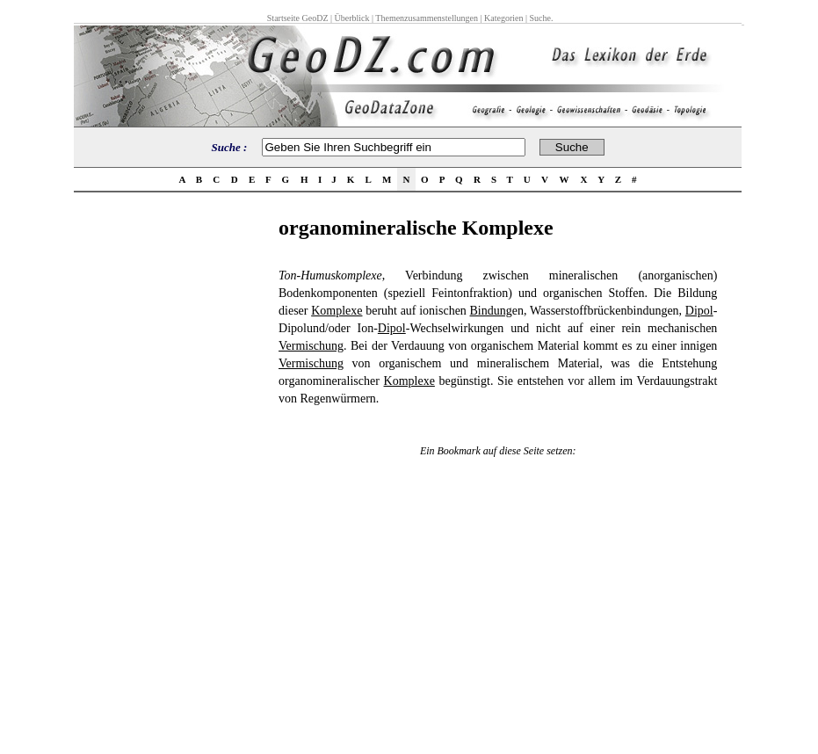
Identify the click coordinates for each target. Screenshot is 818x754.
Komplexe (336, 310)
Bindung (491, 310)
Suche (539, 18)
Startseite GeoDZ (298, 18)
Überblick (352, 18)
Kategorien (503, 18)
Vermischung (311, 345)
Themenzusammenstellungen (426, 18)
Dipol (699, 310)
